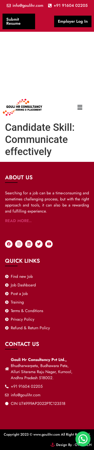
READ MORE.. (18, 221)
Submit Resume (13, 21)
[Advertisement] (47, 63)
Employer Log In (73, 21)
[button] (80, 107)
